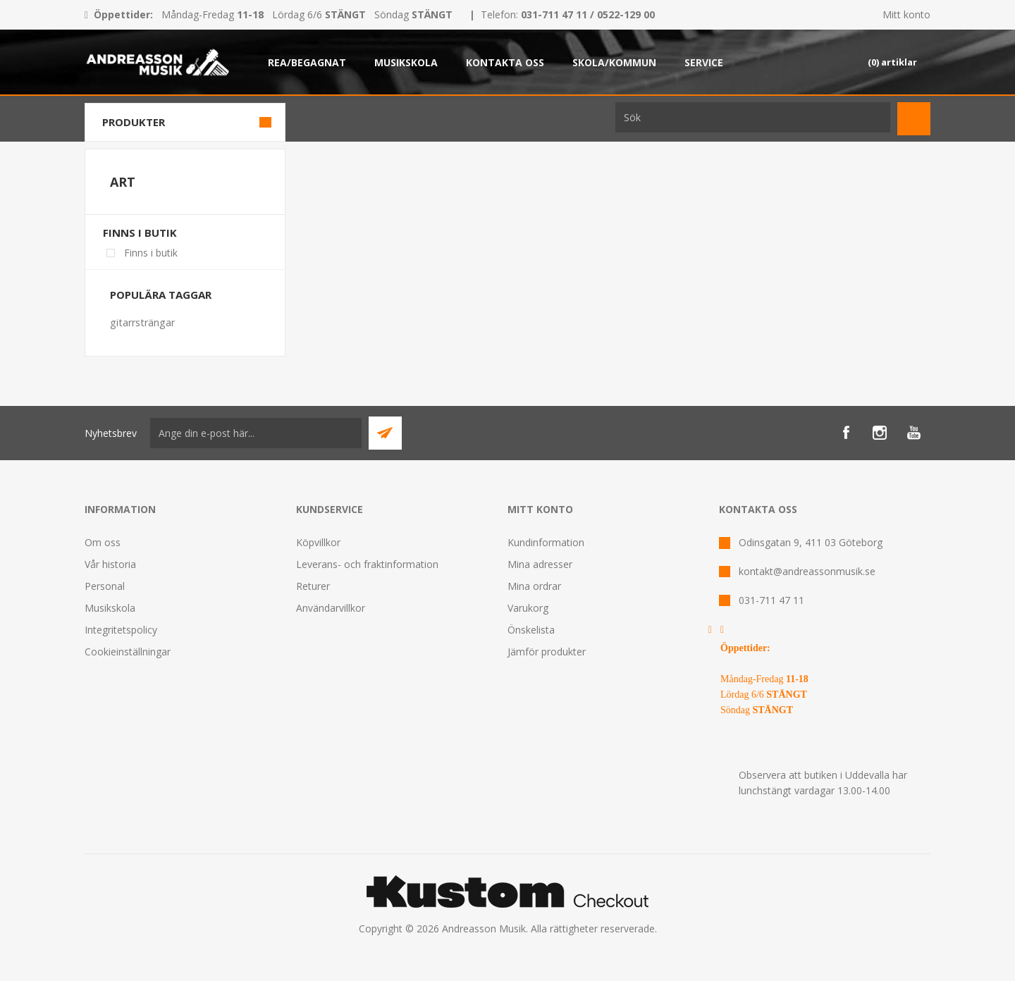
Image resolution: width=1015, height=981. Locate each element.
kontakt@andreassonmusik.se (807, 571)
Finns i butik (140, 233)
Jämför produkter (547, 651)
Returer (313, 586)
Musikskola (110, 608)
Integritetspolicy (121, 629)
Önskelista (531, 629)
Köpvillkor (318, 542)
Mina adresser (540, 564)
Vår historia (110, 564)
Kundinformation (546, 542)
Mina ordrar (534, 586)
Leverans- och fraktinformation (367, 564)
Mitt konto (906, 14)
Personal (105, 586)
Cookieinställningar (128, 651)
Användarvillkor (330, 608)
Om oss (103, 542)
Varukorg (528, 608)
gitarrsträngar (142, 322)
